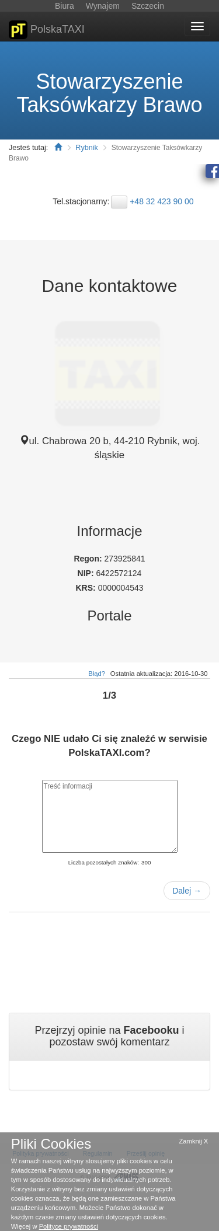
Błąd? (96, 673)
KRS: (87, 587)
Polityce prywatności (68, 1226)
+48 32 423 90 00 (161, 201)
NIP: (87, 573)
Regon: (89, 558)
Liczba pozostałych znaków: (103, 862)
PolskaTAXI (47, 29)
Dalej (186, 890)
